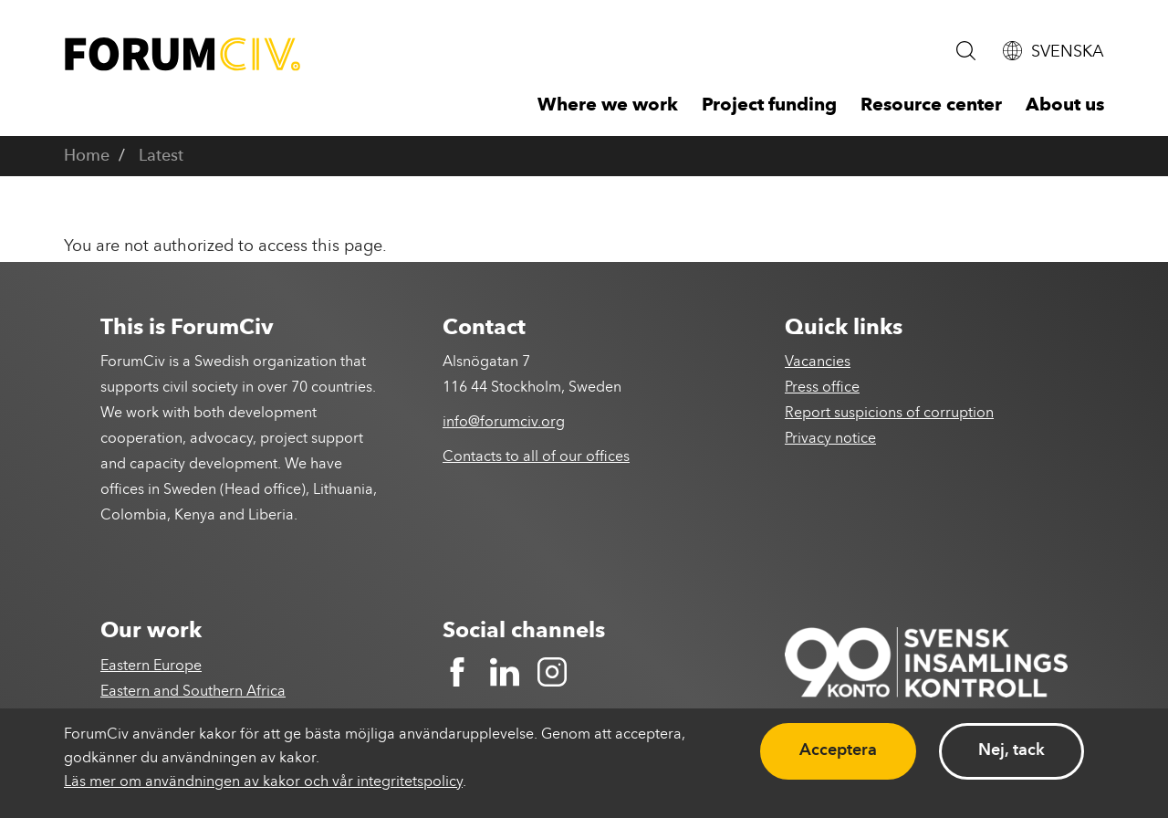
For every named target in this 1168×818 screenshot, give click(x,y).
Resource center (931, 106)
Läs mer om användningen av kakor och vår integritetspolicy (263, 782)
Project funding (769, 106)
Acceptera (838, 750)
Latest (161, 156)
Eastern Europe (151, 666)
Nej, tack (1011, 750)
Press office (822, 388)
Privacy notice (830, 439)
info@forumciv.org (504, 422)
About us (1065, 106)
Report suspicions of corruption (889, 413)
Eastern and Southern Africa (193, 692)
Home (87, 156)
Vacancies (817, 362)
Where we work (607, 106)
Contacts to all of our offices (536, 457)
